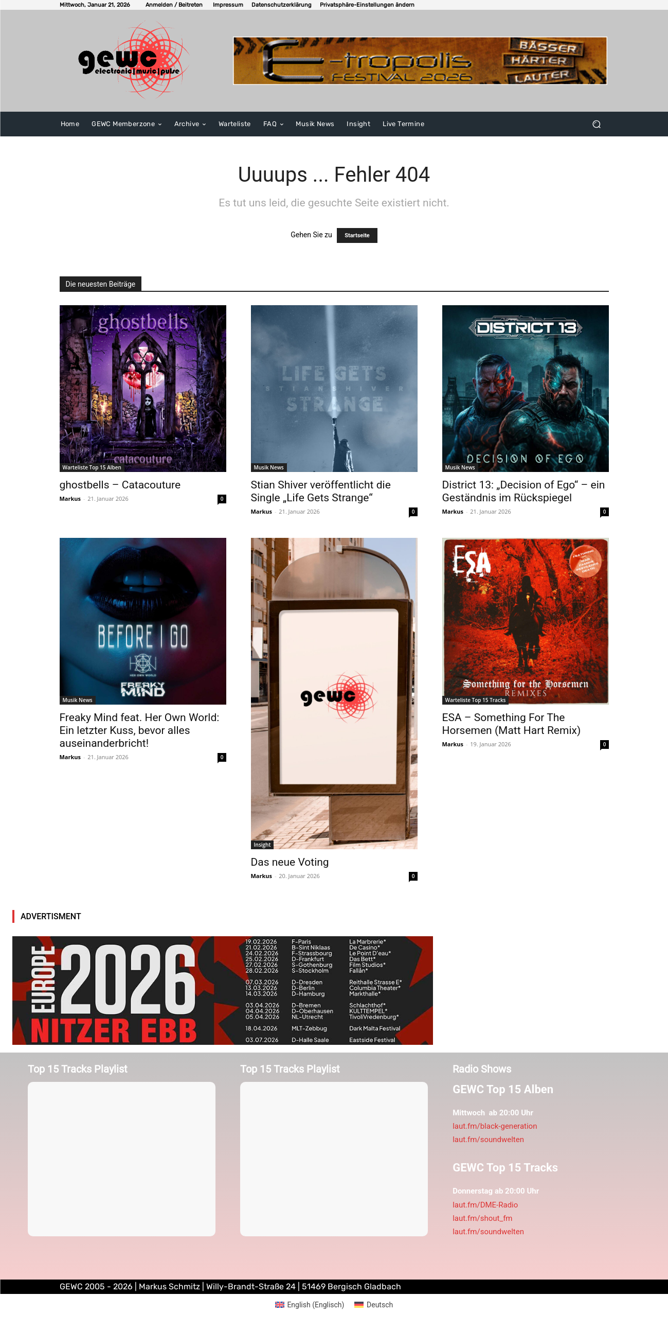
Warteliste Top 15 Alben (92, 467)
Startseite (357, 235)
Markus (70, 498)
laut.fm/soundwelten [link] (488, 1139)
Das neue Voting (290, 862)
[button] (367, 5)
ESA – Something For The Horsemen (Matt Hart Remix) (511, 724)
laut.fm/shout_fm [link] (482, 1218)
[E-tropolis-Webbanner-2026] (419, 60)
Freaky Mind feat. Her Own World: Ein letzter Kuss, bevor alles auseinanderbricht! (140, 730)
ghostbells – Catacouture (120, 485)
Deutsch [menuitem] (380, 1305)
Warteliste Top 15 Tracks (475, 700)
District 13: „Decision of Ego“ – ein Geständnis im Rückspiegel (523, 491)
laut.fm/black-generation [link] (495, 1126)
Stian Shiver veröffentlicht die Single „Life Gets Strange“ (321, 491)
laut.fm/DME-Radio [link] (485, 1205)
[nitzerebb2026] (222, 990)
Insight (262, 844)
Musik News (269, 467)
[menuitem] (310, 1304)
